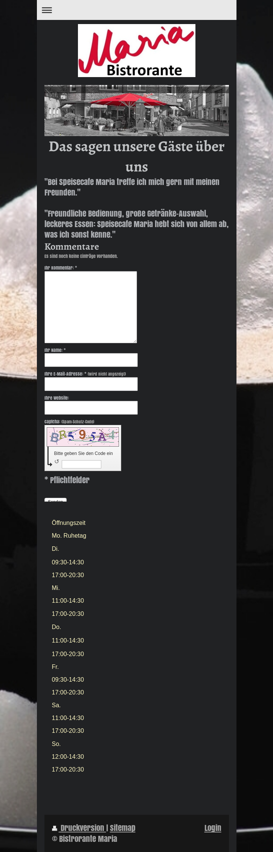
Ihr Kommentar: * (60, 268)
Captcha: (69, 421)
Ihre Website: (56, 398)
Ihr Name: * (55, 350)
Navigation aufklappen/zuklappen (137, 10)
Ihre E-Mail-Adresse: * (85, 374)
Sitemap (123, 828)
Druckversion (79, 828)
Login (212, 828)
